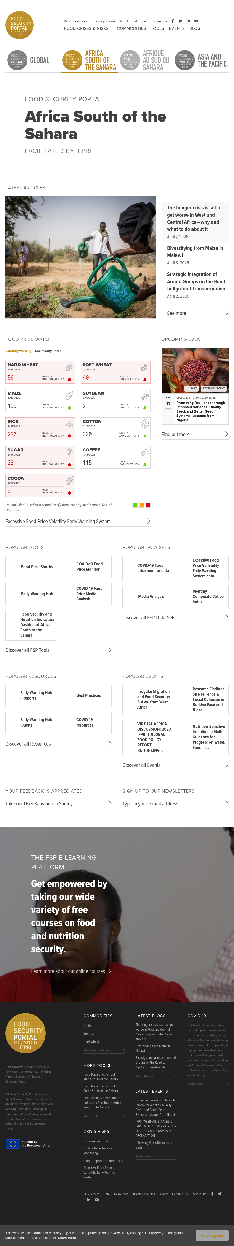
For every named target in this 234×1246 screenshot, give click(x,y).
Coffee (87, 1026)
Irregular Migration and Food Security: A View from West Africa (153, 699)
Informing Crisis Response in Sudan (154, 1145)
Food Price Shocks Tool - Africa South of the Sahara (100, 1077)
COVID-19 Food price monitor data (153, 568)
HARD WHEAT (23, 365)
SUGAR (16, 450)
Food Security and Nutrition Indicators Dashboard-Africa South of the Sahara (37, 625)
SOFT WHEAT (97, 365)
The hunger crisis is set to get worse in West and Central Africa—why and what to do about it (194, 218)
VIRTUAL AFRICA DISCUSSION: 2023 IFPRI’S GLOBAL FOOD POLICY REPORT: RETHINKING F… (154, 737)
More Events (144, 1156)
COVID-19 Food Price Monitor (90, 567)
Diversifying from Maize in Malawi (195, 252)
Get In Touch (141, 21)
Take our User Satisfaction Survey (39, 804)
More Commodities (96, 1050)
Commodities (131, 28)
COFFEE (91, 450)
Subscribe (160, 21)
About (124, 21)
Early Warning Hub (37, 594)
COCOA (16, 478)
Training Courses (104, 21)
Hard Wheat (91, 1041)
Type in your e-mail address (150, 804)
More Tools (96, 1065)
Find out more (176, 434)
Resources (82, 21)
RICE (13, 421)
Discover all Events (141, 765)
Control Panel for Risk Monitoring (97, 1151)
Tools (157, 28)
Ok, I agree (212, 1235)
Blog (195, 28)
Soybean (89, 1034)
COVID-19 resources (84, 722)
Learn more (88, 1238)
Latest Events (152, 1091)
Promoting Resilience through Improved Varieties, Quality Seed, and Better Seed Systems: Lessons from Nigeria (200, 411)
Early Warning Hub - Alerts (36, 722)
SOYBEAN (93, 393)
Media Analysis (151, 597)
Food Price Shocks (37, 567)
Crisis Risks (96, 1131)
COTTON (92, 421)
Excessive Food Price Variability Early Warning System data (206, 568)
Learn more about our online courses (68, 971)
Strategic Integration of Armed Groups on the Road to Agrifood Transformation (196, 281)
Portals (91, 1194)
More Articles (144, 1076)
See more (176, 313)
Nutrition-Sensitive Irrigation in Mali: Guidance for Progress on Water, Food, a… (209, 737)
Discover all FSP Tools (27, 650)
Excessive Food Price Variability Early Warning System (99, 1173)
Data (67, 21)
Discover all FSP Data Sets (148, 618)
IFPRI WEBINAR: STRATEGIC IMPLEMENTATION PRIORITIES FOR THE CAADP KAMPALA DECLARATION (156, 1128)
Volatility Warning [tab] (18, 351)
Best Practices (89, 695)
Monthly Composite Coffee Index (208, 597)
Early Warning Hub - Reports (36, 695)
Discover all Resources (28, 744)
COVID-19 (196, 1016)
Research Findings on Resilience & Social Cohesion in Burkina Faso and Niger (208, 700)
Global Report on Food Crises (103, 1161)
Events (177, 28)
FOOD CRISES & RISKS (86, 28)
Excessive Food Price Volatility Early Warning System (58, 521)
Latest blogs (151, 1016)
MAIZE (15, 393)
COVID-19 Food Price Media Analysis (89, 594)
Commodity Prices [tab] (48, 351)
